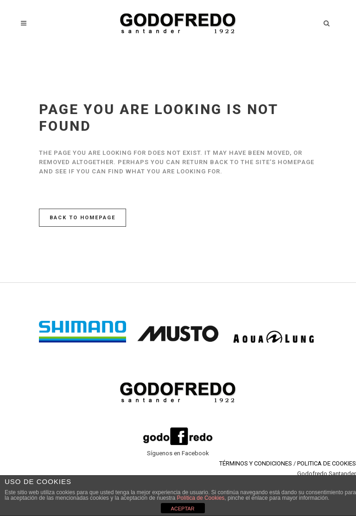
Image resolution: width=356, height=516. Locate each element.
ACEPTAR (182, 508)
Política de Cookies (201, 498)
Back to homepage (82, 218)
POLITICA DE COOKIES (326, 463)
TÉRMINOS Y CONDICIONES (255, 463)
